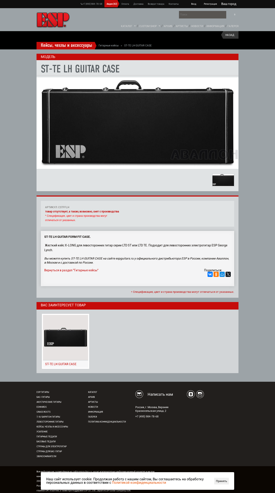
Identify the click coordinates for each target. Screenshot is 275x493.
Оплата (125, 4)
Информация (215, 26)
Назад (229, 35)
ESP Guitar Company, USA (117, 490)
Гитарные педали (47, 436)
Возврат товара (156, 4)
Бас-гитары (43, 397)
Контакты (174, 4)
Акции (112, 4)
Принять (221, 481)
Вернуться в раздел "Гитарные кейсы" (71, 270)
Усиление (42, 431)
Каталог (126, 26)
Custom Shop (148, 26)
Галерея (233, 26)
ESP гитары (43, 392)
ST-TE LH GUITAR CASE (60, 364)
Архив (168, 26)
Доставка (138, 4)
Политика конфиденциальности (107, 422)
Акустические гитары (49, 402)
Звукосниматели (46, 456)
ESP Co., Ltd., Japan (93, 490)
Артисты (182, 26)
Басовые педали (46, 441)
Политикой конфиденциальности (139, 483)
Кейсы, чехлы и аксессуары (66, 45)
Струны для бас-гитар (49, 451)
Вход (193, 4)
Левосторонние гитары (50, 422)
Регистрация (210, 4)
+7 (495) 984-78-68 (91, 4)
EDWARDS (42, 407)
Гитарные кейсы (109, 45)
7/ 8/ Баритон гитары (48, 417)
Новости (197, 26)
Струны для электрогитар (52, 446)
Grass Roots (43, 412)
